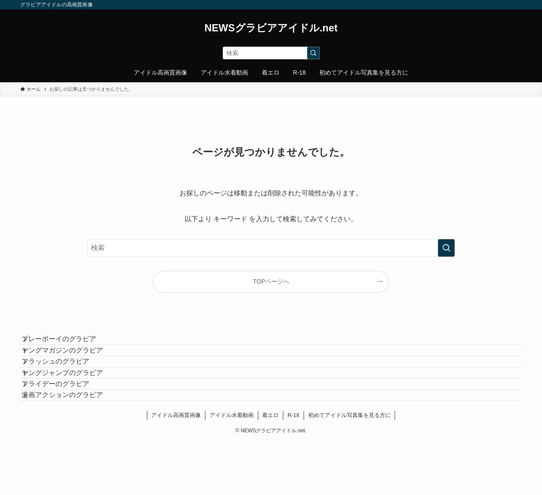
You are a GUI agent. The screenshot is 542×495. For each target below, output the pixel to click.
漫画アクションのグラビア (71, 443)
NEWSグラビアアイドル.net (271, 28)
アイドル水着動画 (232, 468)
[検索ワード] (271, 53)
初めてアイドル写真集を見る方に (349, 468)
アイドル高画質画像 (176, 468)
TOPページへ (271, 281)
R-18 (293, 468)
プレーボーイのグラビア (67, 343)
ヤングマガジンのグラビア (71, 363)
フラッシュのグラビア (64, 383)
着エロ (270, 468)
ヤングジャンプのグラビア (71, 403)
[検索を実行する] (313, 53)
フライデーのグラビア (64, 423)
